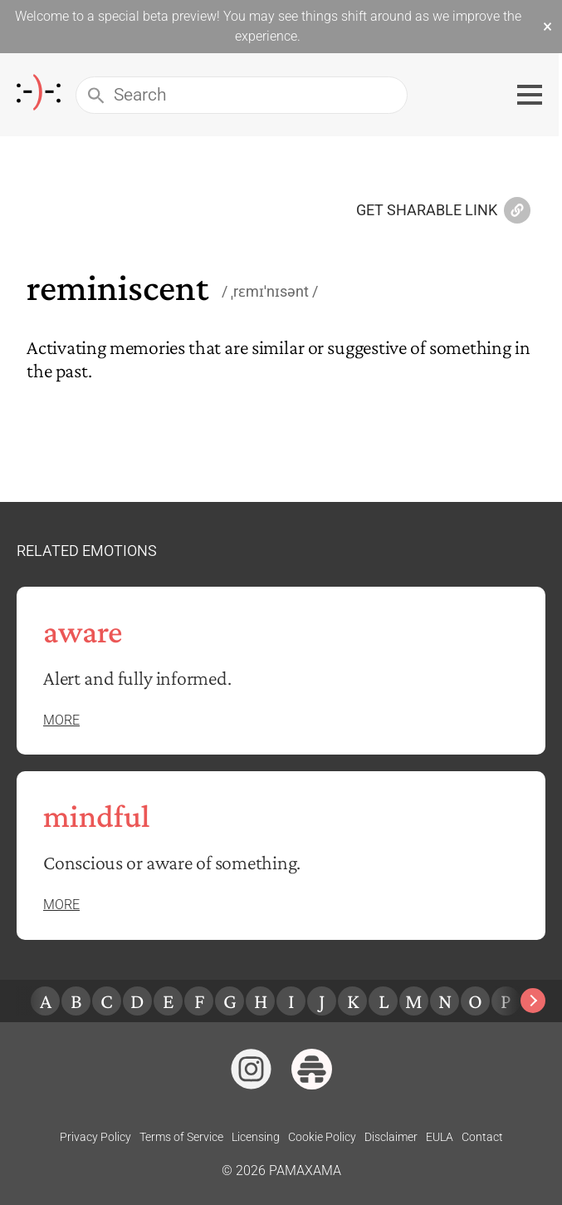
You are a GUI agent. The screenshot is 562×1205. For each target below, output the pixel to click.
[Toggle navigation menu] (532, 94)
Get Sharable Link (443, 210)
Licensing (256, 1137)
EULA (439, 1137)
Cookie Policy (322, 1137)
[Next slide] (532, 1000)
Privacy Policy (95, 1137)
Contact (482, 1137)
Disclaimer (391, 1137)
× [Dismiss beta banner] (547, 27)
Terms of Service (181, 1137)
